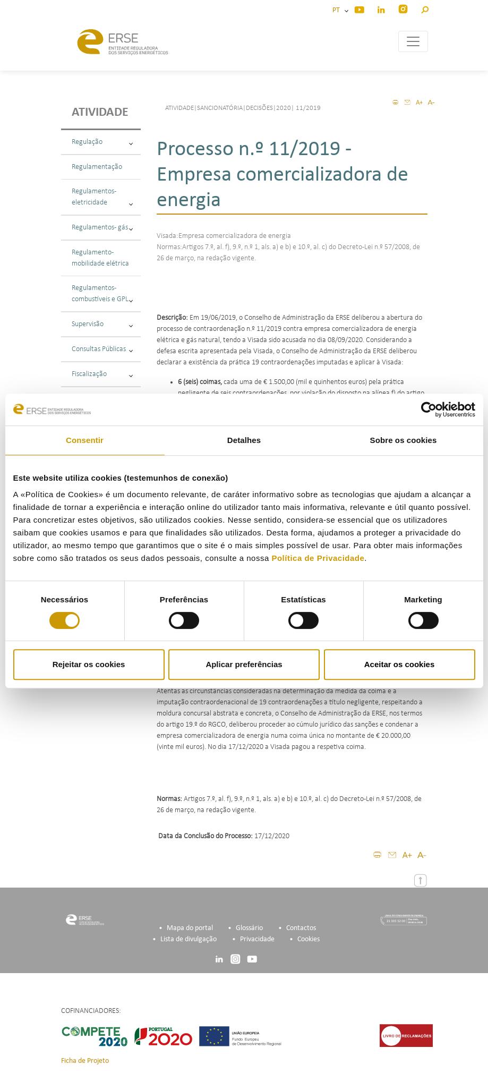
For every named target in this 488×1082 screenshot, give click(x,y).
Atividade (100, 112)
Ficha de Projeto (85, 1061)
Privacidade (257, 939)
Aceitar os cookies (399, 664)
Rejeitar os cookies (89, 664)
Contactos (301, 928)
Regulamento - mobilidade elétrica (100, 258)
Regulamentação (97, 167)
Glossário (249, 928)
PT (337, 10)
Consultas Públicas (102, 349)
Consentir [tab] (85, 440)
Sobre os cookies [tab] (403, 440)
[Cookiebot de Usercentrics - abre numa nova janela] (428, 410)
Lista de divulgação (188, 939)
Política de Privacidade (317, 558)
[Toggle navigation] (413, 41)
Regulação (102, 142)
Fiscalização (102, 374)
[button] (424, 8)
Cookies (308, 939)
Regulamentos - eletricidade (102, 197)
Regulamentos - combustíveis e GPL (102, 293)
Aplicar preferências (244, 664)
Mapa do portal (190, 928)
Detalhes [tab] (244, 440)
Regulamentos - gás (102, 228)
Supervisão (102, 324)
